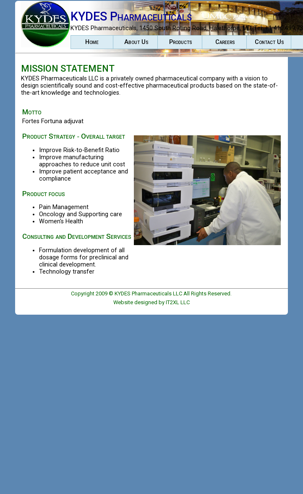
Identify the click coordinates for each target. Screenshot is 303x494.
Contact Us (269, 42)
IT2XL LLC (178, 302)
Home (92, 42)
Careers (225, 42)
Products (180, 42)
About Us (136, 42)
